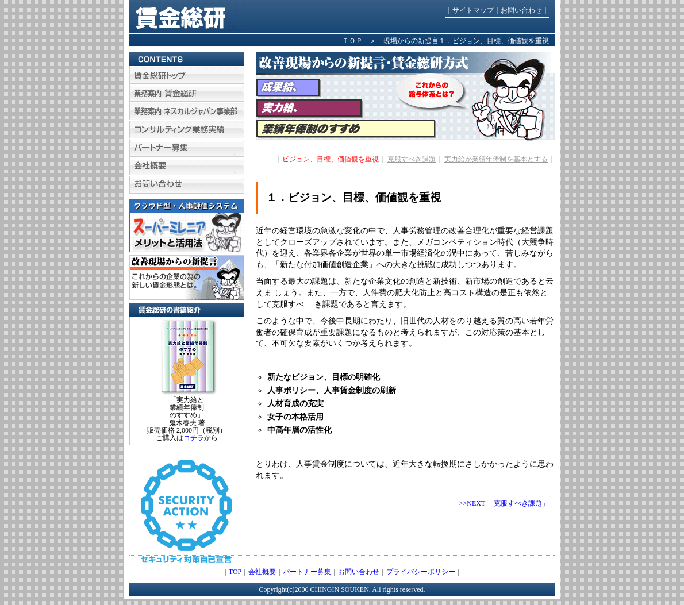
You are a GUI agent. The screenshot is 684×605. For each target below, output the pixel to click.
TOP (235, 572)
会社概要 (262, 572)
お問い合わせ (521, 10)
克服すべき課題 (411, 159)
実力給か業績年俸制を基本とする (496, 159)
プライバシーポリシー (420, 572)
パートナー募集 (307, 572)
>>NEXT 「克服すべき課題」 (504, 503)
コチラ (193, 438)
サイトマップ (473, 10)
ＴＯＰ (352, 41)
